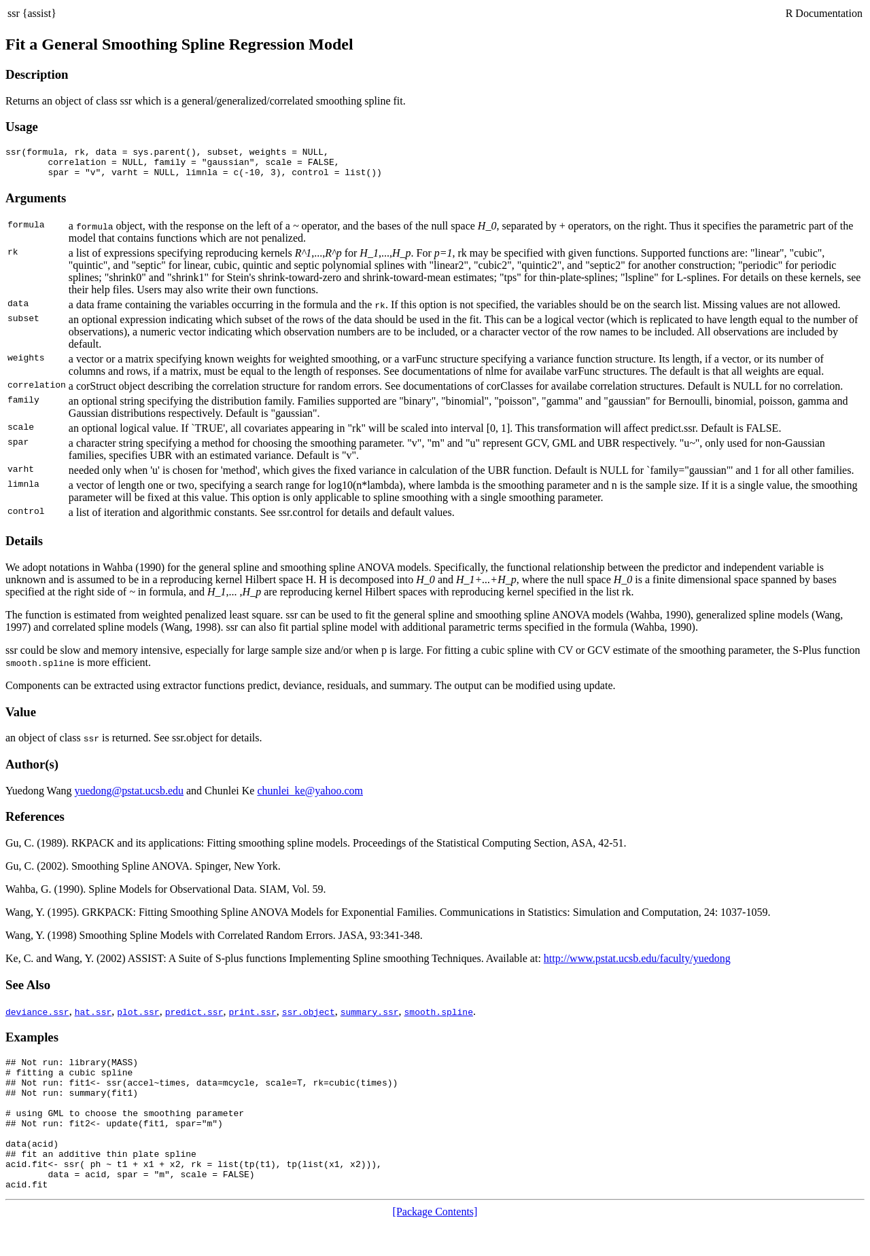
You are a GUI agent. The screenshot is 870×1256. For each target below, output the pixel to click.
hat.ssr (93, 1018)
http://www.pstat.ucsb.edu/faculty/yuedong (637, 964)
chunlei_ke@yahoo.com (310, 796)
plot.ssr (138, 1018)
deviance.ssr (37, 1018)
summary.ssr (370, 1018)
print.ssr (252, 1018)
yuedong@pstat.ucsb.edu (129, 796)
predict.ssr (194, 1018)
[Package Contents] (435, 1244)
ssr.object (308, 1018)
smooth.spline (438, 1018)
